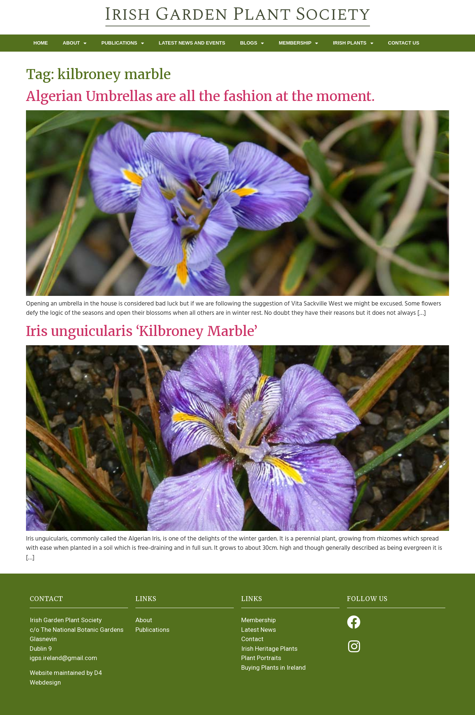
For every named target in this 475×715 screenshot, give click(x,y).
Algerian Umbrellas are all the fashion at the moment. (200, 96)
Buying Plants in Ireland (273, 667)
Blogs (252, 43)
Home (40, 43)
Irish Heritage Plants (269, 648)
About (74, 43)
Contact (252, 639)
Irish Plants (353, 43)
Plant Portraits (261, 658)
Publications (122, 43)
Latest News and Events (192, 43)
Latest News (258, 629)
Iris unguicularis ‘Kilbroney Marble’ (142, 331)
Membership (298, 43)
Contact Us (403, 43)
